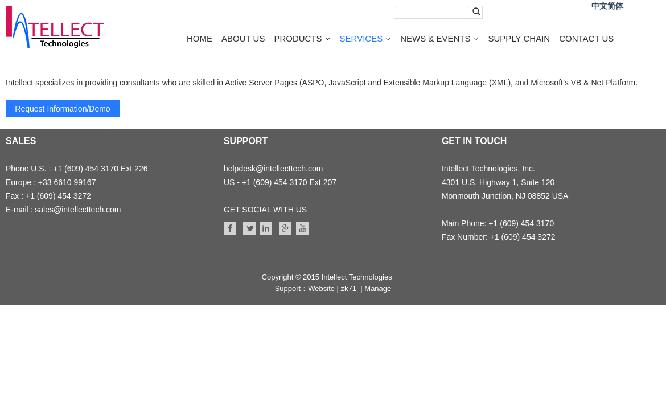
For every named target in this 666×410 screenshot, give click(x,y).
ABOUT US (243, 38)
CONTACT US (586, 38)
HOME (199, 38)
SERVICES (361, 38)
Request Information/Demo (62, 108)
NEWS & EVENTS (435, 38)
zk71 (348, 288)
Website (321, 288)
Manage (377, 288)
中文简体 (607, 6)
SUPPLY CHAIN (519, 38)
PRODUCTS (298, 38)
